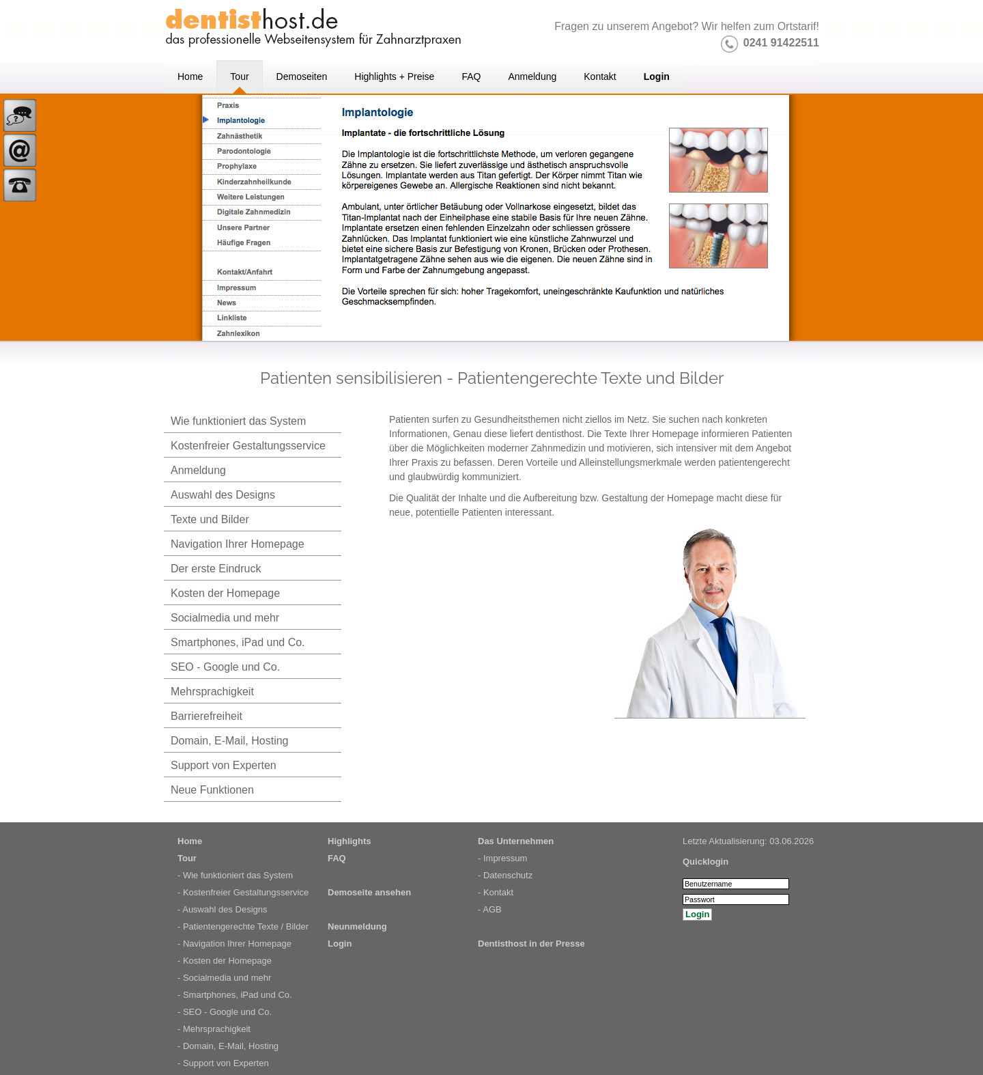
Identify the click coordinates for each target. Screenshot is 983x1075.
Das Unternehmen (516, 841)
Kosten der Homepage (225, 593)
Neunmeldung (357, 926)
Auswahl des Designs (223, 495)
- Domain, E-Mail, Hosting (228, 1046)
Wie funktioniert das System (238, 421)
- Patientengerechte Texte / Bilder (243, 926)
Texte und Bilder (210, 519)
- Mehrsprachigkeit (214, 1029)
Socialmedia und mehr (225, 618)
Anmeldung (198, 470)
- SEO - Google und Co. (224, 1012)
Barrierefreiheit (206, 716)
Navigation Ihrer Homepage (237, 544)
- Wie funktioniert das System (235, 875)
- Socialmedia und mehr (224, 978)
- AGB (490, 909)
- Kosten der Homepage (224, 960)
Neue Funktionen (212, 790)
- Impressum (502, 858)
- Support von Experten (223, 1063)
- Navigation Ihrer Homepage (234, 943)
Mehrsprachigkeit (212, 691)
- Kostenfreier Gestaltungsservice (243, 892)
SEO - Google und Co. (225, 667)
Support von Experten (223, 765)
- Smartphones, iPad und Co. (234, 995)
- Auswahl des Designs (222, 909)
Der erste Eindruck (216, 568)
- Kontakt (495, 892)
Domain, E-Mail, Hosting (230, 740)
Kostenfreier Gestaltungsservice (248, 445)
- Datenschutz (505, 875)
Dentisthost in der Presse (531, 943)
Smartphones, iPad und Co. (238, 642)
